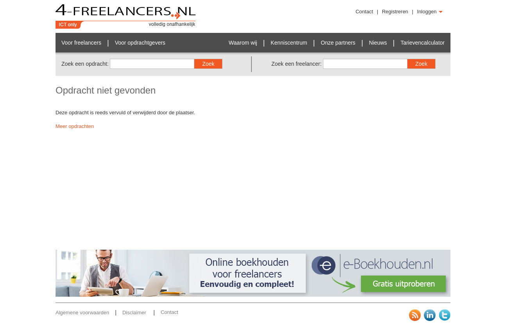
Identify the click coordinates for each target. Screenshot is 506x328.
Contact (364, 11)
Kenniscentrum (289, 43)
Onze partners (338, 43)
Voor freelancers (81, 43)
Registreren (395, 11)
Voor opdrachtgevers (140, 43)
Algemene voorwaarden (82, 312)
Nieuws (378, 43)
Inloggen (430, 11)
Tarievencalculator (422, 43)
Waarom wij (243, 43)
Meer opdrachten (75, 126)
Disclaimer (134, 312)
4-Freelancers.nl (126, 16)
